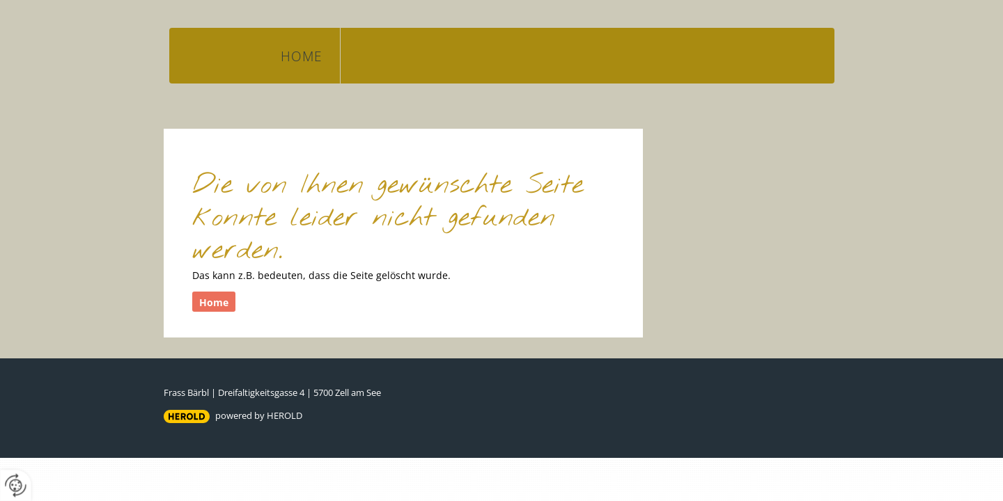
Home (301, 56)
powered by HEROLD (258, 415)
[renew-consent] (15, 485)
